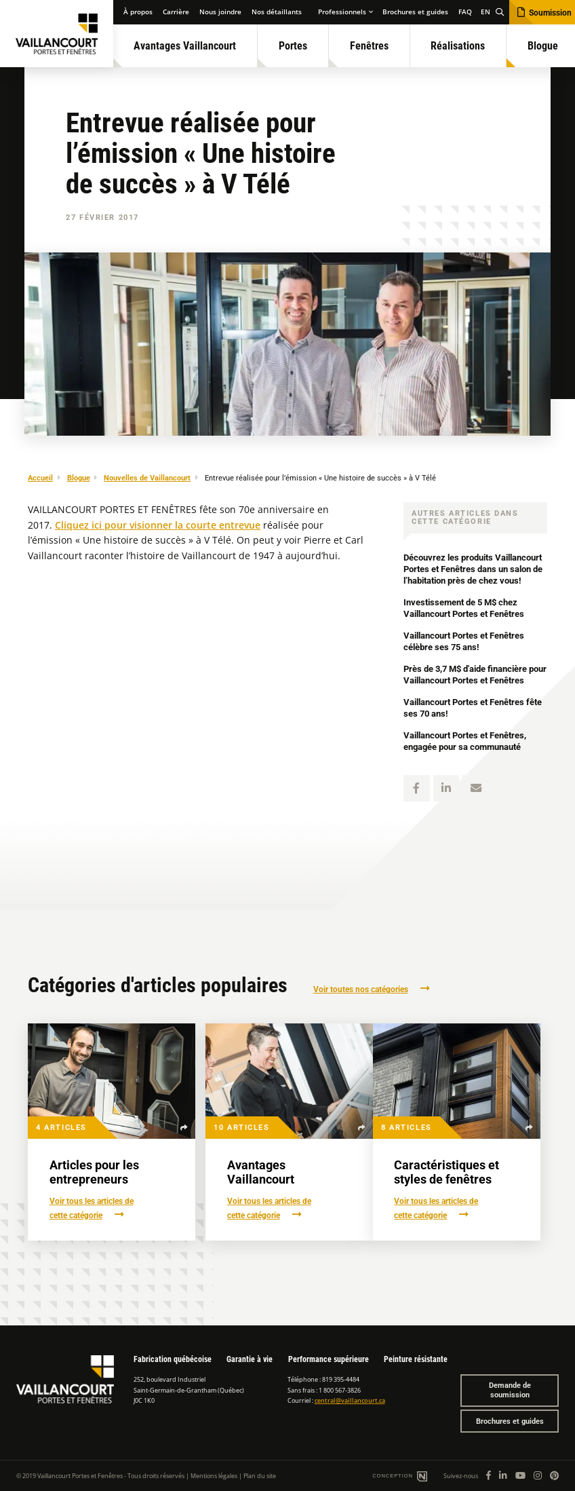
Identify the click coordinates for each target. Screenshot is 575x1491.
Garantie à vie (249, 1359)
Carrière (176, 11)
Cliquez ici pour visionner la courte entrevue (157, 525)
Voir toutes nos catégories (360, 989)
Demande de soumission (510, 1391)
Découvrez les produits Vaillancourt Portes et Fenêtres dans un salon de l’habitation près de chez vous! (468, 569)
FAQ (465, 11)
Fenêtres (369, 45)
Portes (293, 45)
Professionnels (342, 11)
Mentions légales (214, 1475)
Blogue (78, 478)
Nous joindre (220, 11)
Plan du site (259, 1475)
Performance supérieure (328, 1359)
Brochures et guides (415, 11)
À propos (138, 11)
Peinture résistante (416, 1359)
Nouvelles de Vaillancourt (147, 478)
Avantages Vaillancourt (185, 45)
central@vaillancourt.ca (350, 1400)
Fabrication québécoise (173, 1359)
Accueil (40, 478)
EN (485, 11)
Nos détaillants (277, 11)
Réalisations (458, 45)
